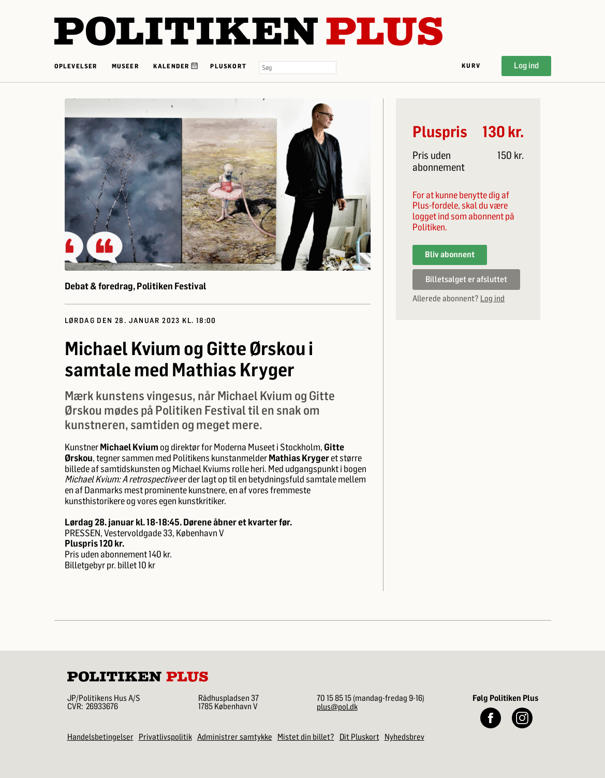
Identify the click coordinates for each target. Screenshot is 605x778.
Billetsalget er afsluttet (466, 279)
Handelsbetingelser (100, 737)
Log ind (526, 65)
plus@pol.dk (337, 707)
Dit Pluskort (359, 737)
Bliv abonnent (450, 254)
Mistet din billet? (305, 737)
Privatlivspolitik (165, 737)
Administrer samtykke (234, 737)
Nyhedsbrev (404, 737)
